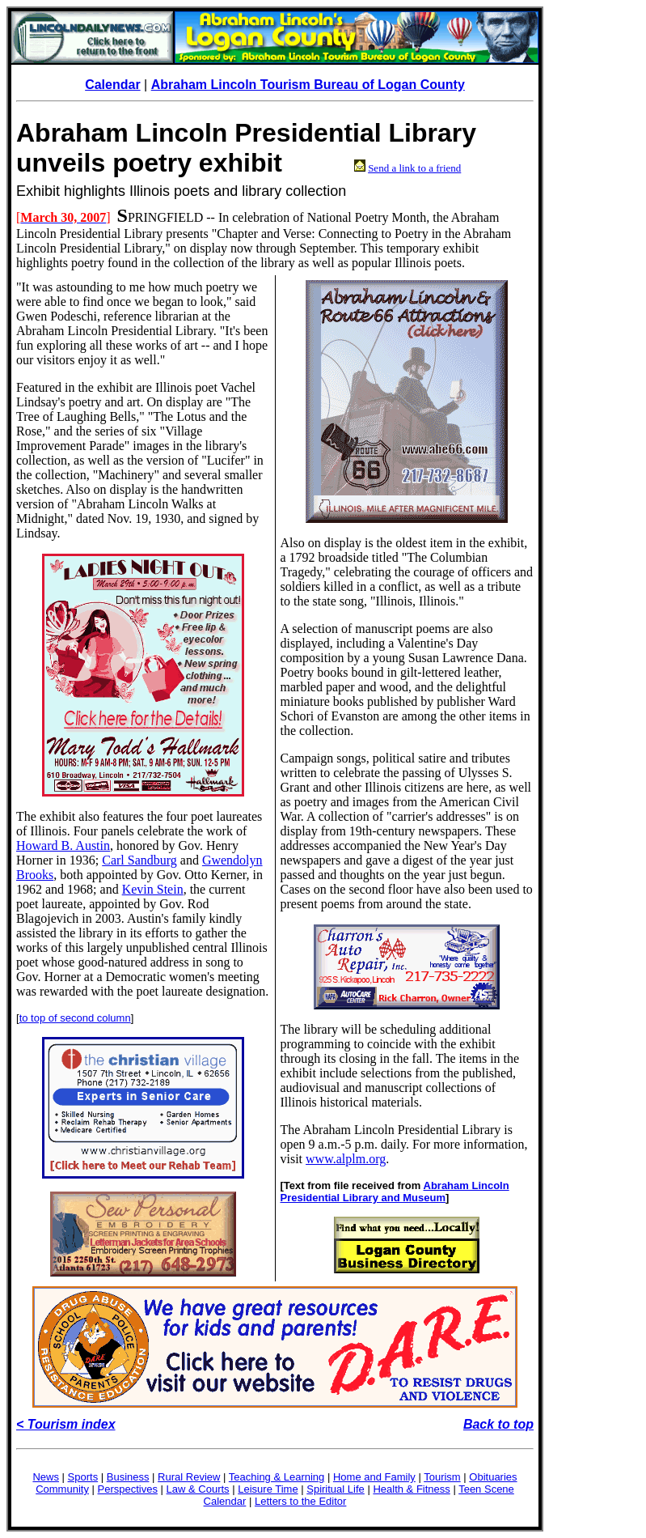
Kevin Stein (153, 889)
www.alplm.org (346, 1159)
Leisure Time (268, 1489)
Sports (83, 1477)
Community (62, 1489)
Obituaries (493, 1477)
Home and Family (374, 1477)
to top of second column (75, 1018)
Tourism (442, 1477)
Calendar (112, 84)
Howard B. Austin (63, 845)
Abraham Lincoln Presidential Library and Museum (395, 1191)
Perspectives (128, 1489)
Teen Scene (486, 1489)
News (45, 1477)
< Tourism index (66, 1424)
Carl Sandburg (139, 860)
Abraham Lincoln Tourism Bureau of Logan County (308, 84)
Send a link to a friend (414, 168)
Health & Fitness (411, 1489)
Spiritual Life (335, 1489)
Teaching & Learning (277, 1477)
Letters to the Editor (300, 1501)
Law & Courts (198, 1489)
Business (128, 1477)
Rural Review (189, 1477)
